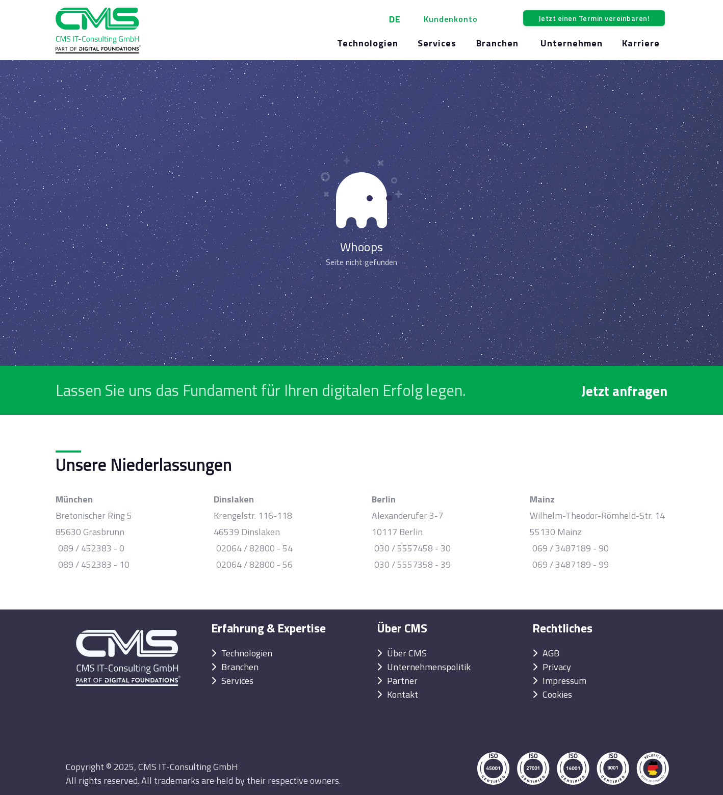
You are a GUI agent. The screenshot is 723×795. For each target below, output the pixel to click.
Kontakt (402, 694)
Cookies (557, 694)
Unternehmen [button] (571, 43)
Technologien (246, 653)
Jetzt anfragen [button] (624, 390)
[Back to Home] (98, 31)
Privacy (557, 667)
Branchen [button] (497, 43)
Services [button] (437, 43)
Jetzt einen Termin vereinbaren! (594, 18)
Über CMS (407, 653)
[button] (452, 19)
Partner (402, 680)
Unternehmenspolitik (429, 667)
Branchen (240, 667)
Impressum (564, 680)
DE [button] (395, 19)
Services (237, 680)
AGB (551, 653)
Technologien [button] (367, 43)
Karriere (641, 43)
